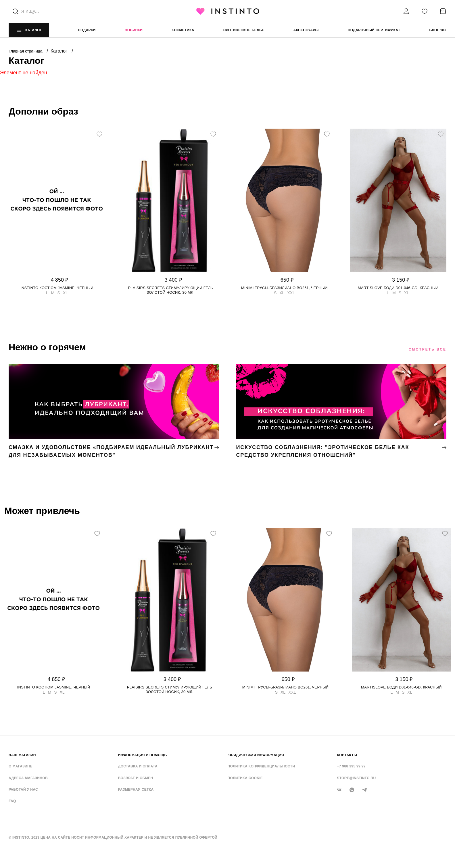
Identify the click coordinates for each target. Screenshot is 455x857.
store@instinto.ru (356, 778)
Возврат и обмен (135, 778)
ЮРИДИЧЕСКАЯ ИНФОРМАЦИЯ (256, 755)
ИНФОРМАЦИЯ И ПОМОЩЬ (142, 755)
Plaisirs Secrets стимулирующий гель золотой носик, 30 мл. (170, 290)
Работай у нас (23, 790)
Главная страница (26, 51)
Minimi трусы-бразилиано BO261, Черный (284, 288)
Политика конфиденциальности (261, 766)
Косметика (183, 30)
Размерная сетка (136, 790)
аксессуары (305, 30)
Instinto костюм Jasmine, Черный (56, 288)
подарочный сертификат (374, 30)
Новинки (134, 30)
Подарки (87, 30)
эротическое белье (243, 30)
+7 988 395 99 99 (351, 766)
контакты (347, 755)
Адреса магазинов (28, 778)
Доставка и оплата (138, 766)
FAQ (12, 801)
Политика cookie (245, 778)
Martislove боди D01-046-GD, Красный (398, 288)
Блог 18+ (437, 30)
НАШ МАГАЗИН (22, 755)
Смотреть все (427, 349)
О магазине (20, 766)
